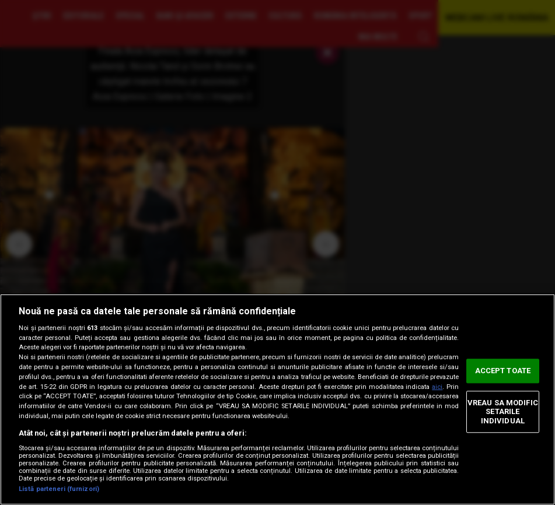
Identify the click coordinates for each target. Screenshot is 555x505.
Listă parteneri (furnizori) (59, 489)
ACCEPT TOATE (503, 370)
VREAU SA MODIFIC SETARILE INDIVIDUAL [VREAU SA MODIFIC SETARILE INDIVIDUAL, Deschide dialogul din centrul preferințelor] (502, 411)
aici (437, 387)
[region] (277, 399)
